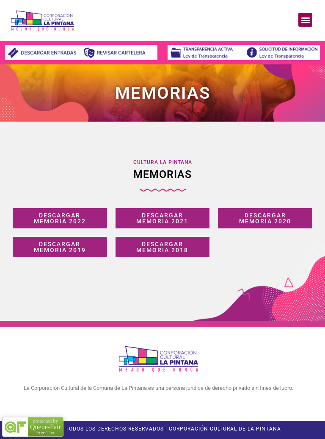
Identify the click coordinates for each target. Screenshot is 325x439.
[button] (305, 20)
